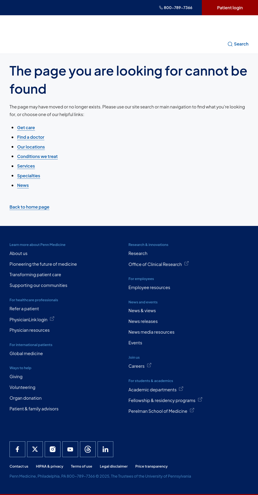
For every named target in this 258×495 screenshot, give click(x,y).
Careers (140, 365)
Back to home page (29, 206)
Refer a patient (24, 308)
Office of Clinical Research (159, 264)
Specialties (28, 175)
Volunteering (22, 387)
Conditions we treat (37, 156)
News (23, 185)
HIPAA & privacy (49, 466)
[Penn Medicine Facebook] (17, 449)
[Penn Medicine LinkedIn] (105, 449)
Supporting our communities (38, 285)
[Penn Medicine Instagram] (52, 449)
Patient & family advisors (34, 408)
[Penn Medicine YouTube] (70, 449)
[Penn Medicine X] (35, 449)
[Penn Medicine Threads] (87, 449)
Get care (26, 127)
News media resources (151, 332)
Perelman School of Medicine (161, 411)
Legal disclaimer (114, 466)
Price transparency (151, 466)
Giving (16, 376)
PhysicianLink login (32, 319)
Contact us (19, 466)
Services (26, 165)
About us (18, 253)
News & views (142, 310)
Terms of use (81, 466)
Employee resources (149, 287)
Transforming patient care (35, 274)
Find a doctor (30, 137)
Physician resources (30, 330)
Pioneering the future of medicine (43, 264)
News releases (143, 321)
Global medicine (26, 353)
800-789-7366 (175, 7)
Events (135, 342)
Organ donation (26, 398)
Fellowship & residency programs (166, 400)
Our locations (31, 146)
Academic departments (156, 389)
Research (138, 253)
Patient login (230, 7)
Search (237, 44)
